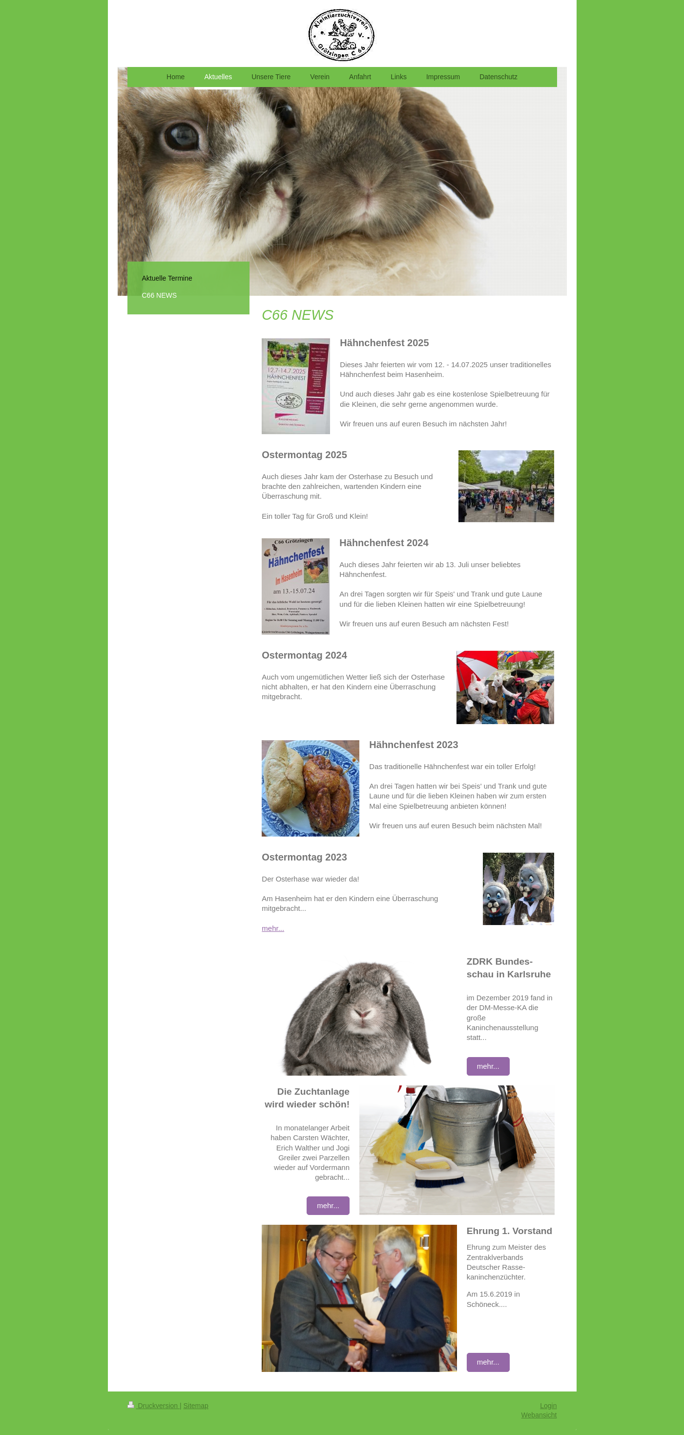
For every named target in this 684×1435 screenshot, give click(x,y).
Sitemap (196, 1406)
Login (548, 1406)
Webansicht (539, 1415)
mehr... (273, 928)
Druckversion (153, 1406)
